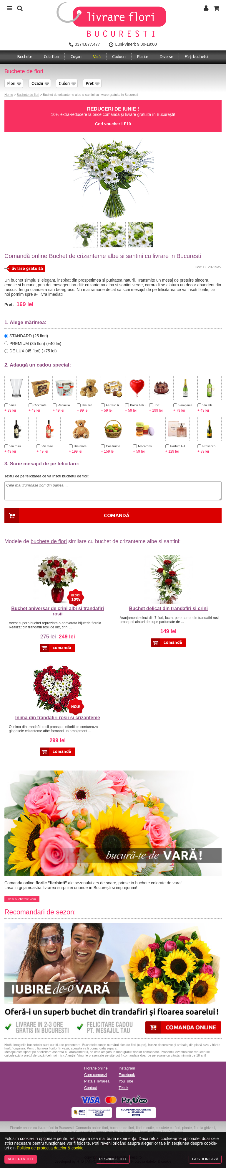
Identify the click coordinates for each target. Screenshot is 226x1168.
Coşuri (76, 56)
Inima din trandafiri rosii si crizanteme (57, 717)
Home (8, 94)
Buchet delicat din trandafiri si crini (168, 608)
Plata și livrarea (96, 1081)
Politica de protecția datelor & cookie (50, 1148)
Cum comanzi (95, 1075)
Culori (64, 83)
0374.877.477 (87, 44)
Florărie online (96, 1068)
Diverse (166, 56)
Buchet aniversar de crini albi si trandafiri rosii (57, 611)
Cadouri (118, 56)
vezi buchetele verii (22, 899)
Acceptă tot (21, 1159)
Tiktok (123, 1088)
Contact (90, 1088)
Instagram (127, 1068)
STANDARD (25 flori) (28, 336)
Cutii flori (51, 56)
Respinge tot (112, 1159)
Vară (97, 56)
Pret (90, 83)
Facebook (127, 1075)
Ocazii (37, 83)
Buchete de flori (28, 94)
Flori (11, 83)
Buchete (24, 56)
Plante (142, 56)
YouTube (126, 1081)
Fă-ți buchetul (197, 56)
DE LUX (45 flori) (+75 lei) (33, 351)
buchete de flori (49, 541)
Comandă (116, 515)
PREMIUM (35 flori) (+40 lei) (35, 343)
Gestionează (205, 1159)
